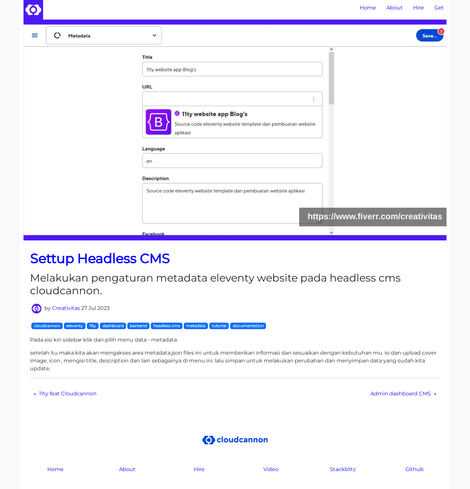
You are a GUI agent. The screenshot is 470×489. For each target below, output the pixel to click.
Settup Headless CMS (100, 259)
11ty (92, 325)
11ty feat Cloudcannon (65, 393)
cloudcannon (47, 325)
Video (270, 469)
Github (414, 469)
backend (138, 325)
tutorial (219, 325)
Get (439, 8)
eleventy (74, 325)
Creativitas (66, 308)
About (394, 8)
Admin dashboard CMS (403, 393)
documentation (248, 325)
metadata (195, 325)
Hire (418, 8)
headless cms (166, 325)
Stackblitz (343, 469)
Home (368, 8)
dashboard (113, 325)
